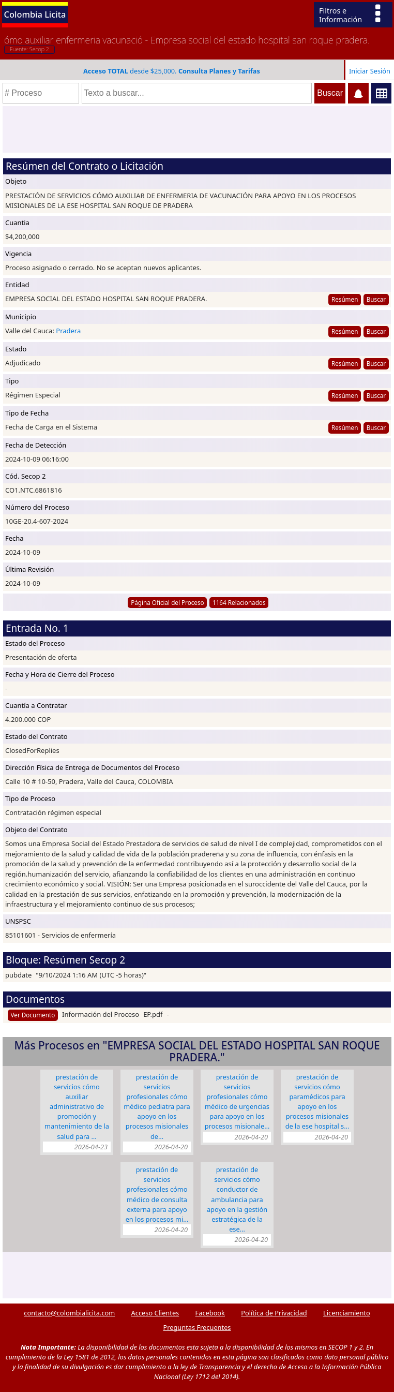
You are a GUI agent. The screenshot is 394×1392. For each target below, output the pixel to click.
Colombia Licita (35, 14)
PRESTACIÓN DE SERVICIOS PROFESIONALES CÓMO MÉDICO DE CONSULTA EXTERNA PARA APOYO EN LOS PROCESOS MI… (157, 1194)
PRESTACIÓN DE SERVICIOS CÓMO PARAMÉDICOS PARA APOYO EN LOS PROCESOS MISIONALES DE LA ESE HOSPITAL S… (317, 1101)
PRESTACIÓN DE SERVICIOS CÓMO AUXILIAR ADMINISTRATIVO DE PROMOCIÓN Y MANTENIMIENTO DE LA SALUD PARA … (76, 1106)
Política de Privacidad (274, 1312)
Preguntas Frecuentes (197, 1327)
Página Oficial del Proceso (167, 602)
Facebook (210, 1312)
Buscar (376, 299)
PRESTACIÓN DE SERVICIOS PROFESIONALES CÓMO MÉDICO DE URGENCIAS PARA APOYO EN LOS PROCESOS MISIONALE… (237, 1101)
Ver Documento (33, 1015)
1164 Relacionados (239, 602)
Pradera (68, 330)
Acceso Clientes (155, 1312)
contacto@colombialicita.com (69, 1312)
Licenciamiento (346, 1312)
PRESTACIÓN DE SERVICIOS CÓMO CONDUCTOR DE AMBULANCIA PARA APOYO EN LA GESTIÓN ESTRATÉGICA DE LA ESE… (237, 1199)
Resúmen (344, 299)
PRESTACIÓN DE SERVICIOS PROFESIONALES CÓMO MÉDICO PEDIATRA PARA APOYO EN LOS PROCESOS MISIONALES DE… (157, 1106)
